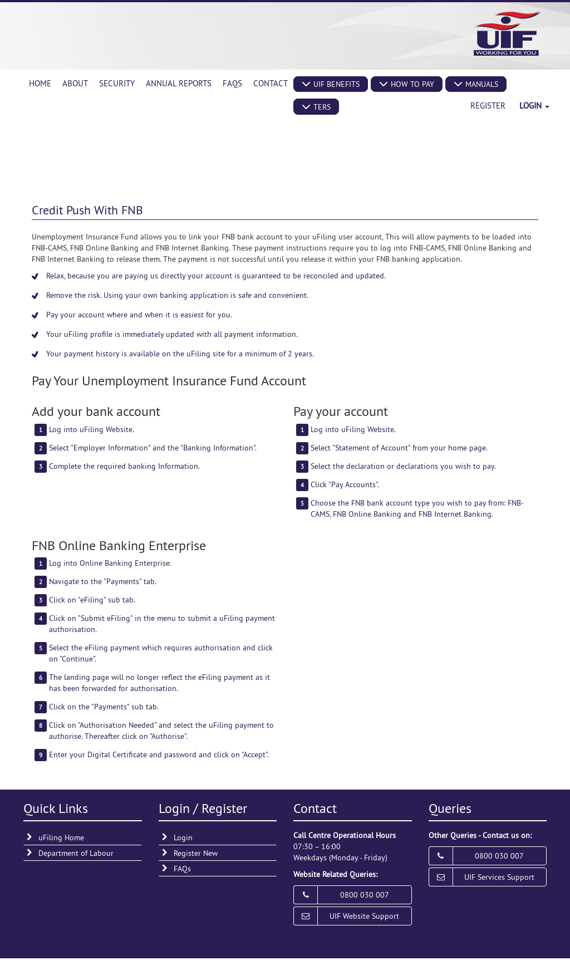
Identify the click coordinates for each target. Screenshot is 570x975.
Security (117, 83)
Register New (196, 853)
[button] (330, 84)
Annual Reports (179, 83)
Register (487, 105)
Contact (270, 83)
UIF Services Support (499, 877)
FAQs (232, 83)
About (75, 83)
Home (40, 83)
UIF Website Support (364, 916)
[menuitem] (40, 83)
